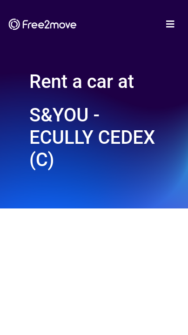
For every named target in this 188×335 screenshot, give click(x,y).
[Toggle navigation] (170, 24)
